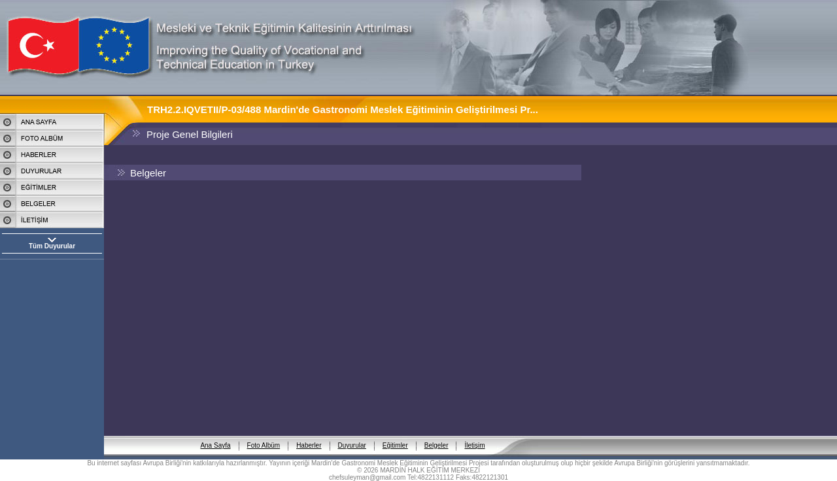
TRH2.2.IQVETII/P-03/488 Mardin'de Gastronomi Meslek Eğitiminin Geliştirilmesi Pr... (342, 109)
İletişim (474, 435)
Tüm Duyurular (52, 246)
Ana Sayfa (215, 435)
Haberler (308, 435)
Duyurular (352, 435)
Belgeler (436, 435)
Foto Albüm (264, 435)
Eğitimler (395, 435)
